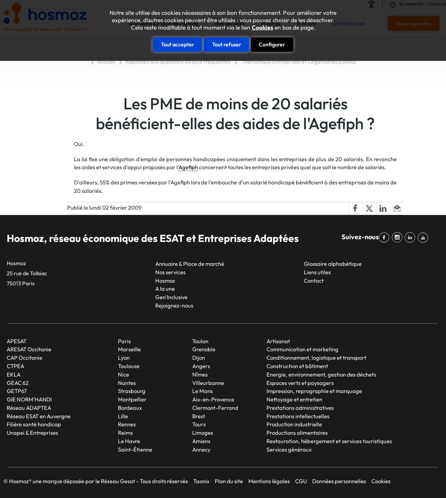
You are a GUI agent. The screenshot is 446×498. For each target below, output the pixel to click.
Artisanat (278, 341)
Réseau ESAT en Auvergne (39, 416)
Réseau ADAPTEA (29, 407)
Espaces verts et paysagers (300, 382)
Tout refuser (226, 44)
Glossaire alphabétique (333, 263)
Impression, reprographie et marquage (314, 390)
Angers (201, 365)
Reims (125, 432)
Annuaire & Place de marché (189, 263)
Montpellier (132, 399)
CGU (301, 481)
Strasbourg (132, 390)
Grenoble (203, 349)
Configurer (272, 44)
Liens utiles (317, 272)
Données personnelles (339, 481)
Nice (123, 374)
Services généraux (289, 449)
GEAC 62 (18, 382)
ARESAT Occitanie (29, 349)
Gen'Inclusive (171, 296)
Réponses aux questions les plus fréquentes (178, 61)
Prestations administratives (300, 407)
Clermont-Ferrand (215, 407)
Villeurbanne (208, 382)
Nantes (127, 382)
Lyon (124, 357)
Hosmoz (165, 280)
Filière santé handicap (34, 424)
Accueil (106, 61)
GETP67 (17, 390)
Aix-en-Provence (213, 399)
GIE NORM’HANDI (29, 399)
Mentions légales (269, 481)
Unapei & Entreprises (32, 432)
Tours (199, 424)
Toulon (200, 341)
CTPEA (15, 365)
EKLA (14, 374)
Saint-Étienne (135, 449)
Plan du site (229, 481)
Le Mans (202, 390)
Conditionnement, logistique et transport (316, 357)
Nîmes (200, 374)
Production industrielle (294, 424)
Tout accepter (177, 44)
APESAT (17, 341)
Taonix (201, 481)
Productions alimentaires (297, 432)
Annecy (201, 449)
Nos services (170, 272)
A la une (165, 288)
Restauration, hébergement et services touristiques (329, 440)
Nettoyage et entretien (294, 399)
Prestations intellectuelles (298, 416)
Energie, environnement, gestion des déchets (321, 374)
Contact (314, 280)
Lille (123, 416)
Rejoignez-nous (174, 305)
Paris (124, 341)
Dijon (198, 357)
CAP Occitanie (24, 357)
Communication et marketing (302, 349)
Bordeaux (130, 407)
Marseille (129, 349)
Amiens (201, 440)
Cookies (262, 27)
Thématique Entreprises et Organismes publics (298, 61)
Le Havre (129, 440)
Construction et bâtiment (297, 365)
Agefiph (188, 167)
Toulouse (128, 365)
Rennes (127, 424)
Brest (198, 416)
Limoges (202, 432)
